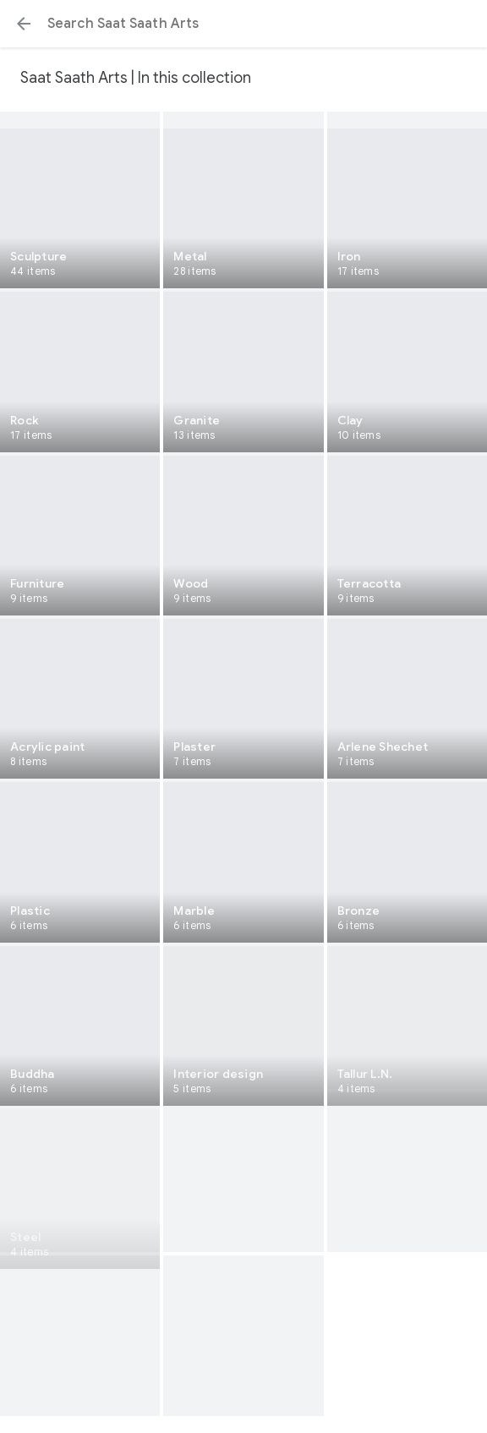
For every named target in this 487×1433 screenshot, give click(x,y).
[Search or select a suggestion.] (243, 23)
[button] (23, 23)
